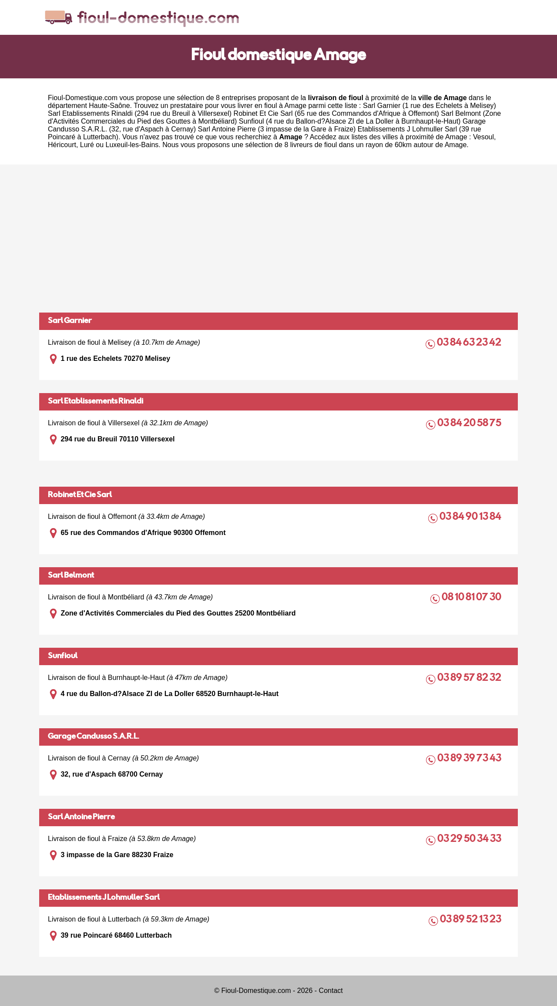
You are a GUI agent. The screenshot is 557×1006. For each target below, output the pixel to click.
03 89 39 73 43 (470, 759)
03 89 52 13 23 (471, 920)
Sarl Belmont (71, 575)
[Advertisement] (278, 238)
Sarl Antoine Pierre (81, 817)
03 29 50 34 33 (470, 839)
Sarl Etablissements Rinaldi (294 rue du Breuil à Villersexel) (140, 113)
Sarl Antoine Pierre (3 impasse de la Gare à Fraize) (277, 129)
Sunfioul (62, 656)
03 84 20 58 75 (470, 423)
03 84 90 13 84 (471, 517)
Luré (87, 144)
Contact (331, 990)
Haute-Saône (109, 105)
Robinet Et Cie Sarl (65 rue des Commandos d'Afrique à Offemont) (336, 113)
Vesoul (483, 137)
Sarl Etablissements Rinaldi (95, 401)
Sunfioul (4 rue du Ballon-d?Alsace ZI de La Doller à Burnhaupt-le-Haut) (350, 121)
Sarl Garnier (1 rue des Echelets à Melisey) (429, 105)
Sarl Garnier (70, 321)
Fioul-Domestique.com (82, 97)
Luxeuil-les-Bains (132, 144)
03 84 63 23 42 (470, 343)
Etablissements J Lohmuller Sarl (104, 898)
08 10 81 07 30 (472, 597)
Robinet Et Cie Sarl (80, 495)
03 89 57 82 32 (470, 678)
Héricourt (62, 144)
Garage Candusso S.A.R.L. (93, 736)
